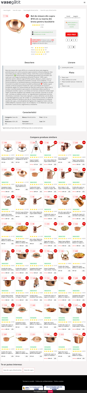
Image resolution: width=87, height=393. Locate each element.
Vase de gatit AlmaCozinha (30, 10)
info (12, 162)
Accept (50, 391)
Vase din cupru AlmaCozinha (48, 10)
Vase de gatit (6, 10)
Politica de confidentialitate (44, 381)
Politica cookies (59, 381)
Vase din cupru (17, 10)
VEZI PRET (71, 34)
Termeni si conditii (28, 381)
